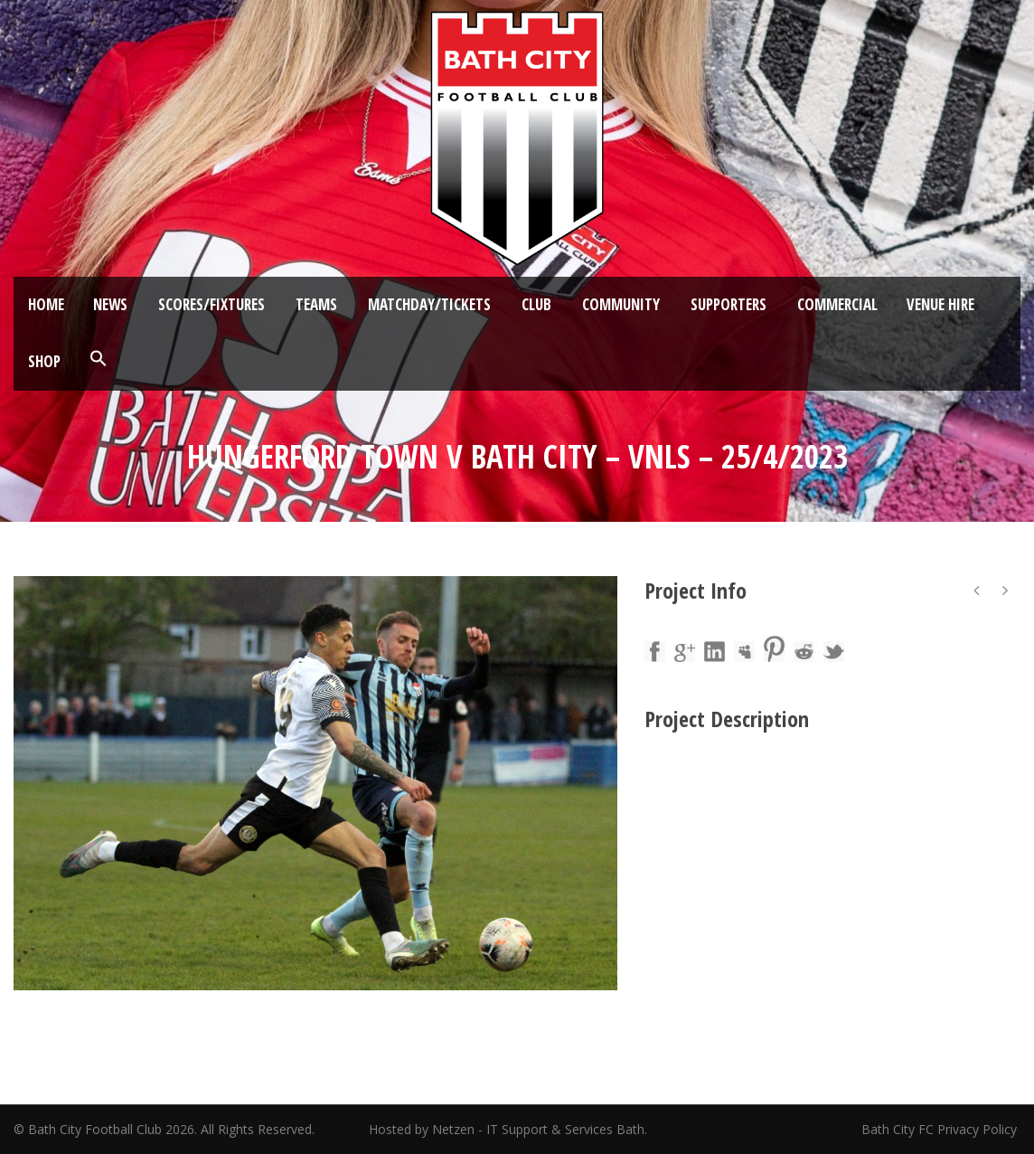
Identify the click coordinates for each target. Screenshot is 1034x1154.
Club (536, 304)
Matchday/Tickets (429, 304)
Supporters (728, 304)
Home (46, 304)
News (110, 304)
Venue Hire (940, 304)
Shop (44, 361)
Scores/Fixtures (211, 304)
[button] (98, 359)
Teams (316, 304)
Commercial (837, 304)
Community (621, 304)
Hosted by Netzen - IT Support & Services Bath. (508, 1129)
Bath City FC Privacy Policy (940, 1129)
